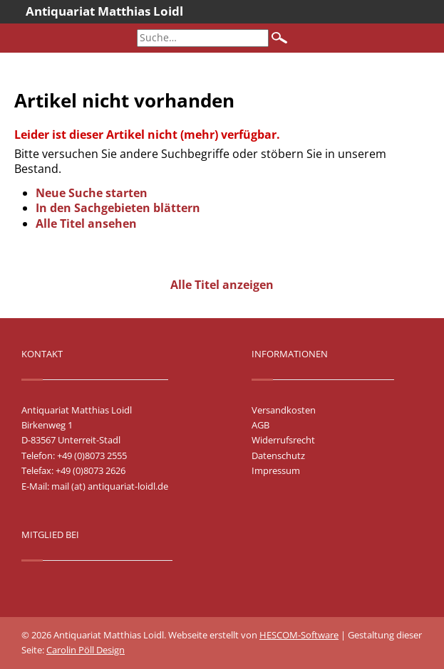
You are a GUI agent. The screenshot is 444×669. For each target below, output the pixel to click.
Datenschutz (278, 455)
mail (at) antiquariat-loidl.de (109, 486)
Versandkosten (284, 410)
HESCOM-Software (299, 634)
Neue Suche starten (92, 193)
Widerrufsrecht (283, 439)
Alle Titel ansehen (86, 223)
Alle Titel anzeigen (222, 285)
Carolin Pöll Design (85, 649)
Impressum (276, 470)
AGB (260, 424)
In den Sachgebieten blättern (118, 208)
